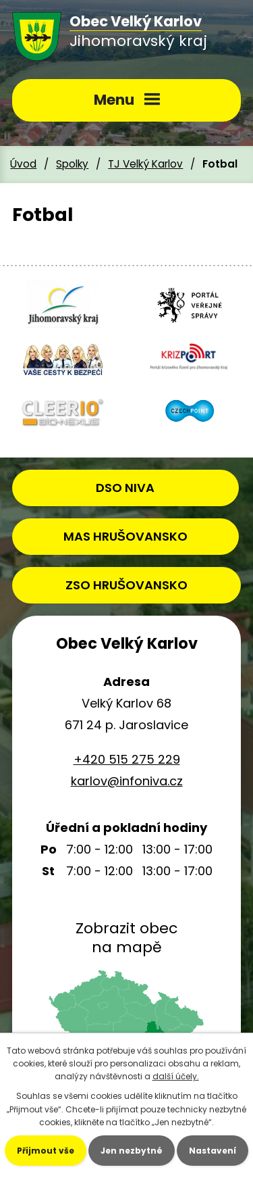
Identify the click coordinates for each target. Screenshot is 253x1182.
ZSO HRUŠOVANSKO (126, 584)
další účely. (175, 1076)
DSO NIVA (125, 487)
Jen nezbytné (132, 1150)
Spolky (72, 164)
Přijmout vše (45, 1150)
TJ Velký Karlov (145, 164)
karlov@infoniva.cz (127, 780)
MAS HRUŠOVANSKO (125, 536)
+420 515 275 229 (127, 759)
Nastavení (212, 1150)
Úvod (23, 164)
